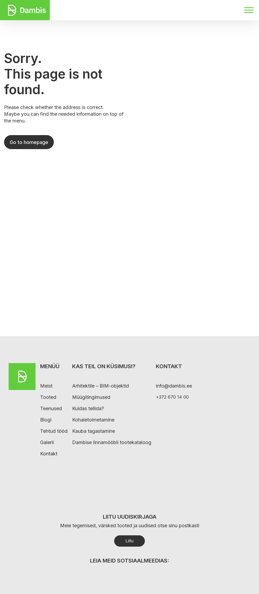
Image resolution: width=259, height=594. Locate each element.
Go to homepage (29, 142)
